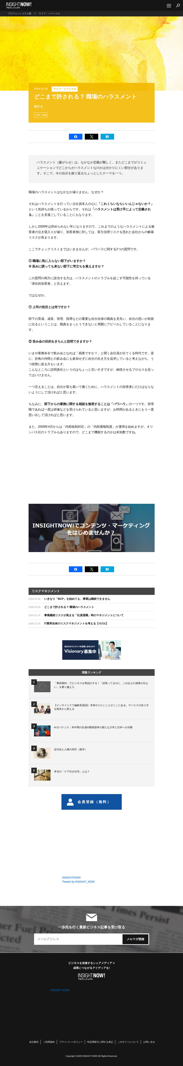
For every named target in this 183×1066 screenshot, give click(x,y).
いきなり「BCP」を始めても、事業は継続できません (77, 598)
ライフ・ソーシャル (64, 88)
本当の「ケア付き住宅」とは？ (72, 771)
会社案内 (34, 1042)
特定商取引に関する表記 (100, 1042)
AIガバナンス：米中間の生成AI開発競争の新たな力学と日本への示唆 (93, 727)
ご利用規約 (49, 1042)
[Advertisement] (61, 468)
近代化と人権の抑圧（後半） (70, 749)
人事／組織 (41, 115)
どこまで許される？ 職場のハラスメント (69, 607)
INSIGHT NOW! (18, 5)
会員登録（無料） (89, 802)
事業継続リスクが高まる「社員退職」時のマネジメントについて (84, 615)
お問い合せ (149, 1042)
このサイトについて (128, 1042)
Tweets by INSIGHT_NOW (78, 881)
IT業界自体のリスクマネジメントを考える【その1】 (76, 623)
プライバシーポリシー (71, 1042)
